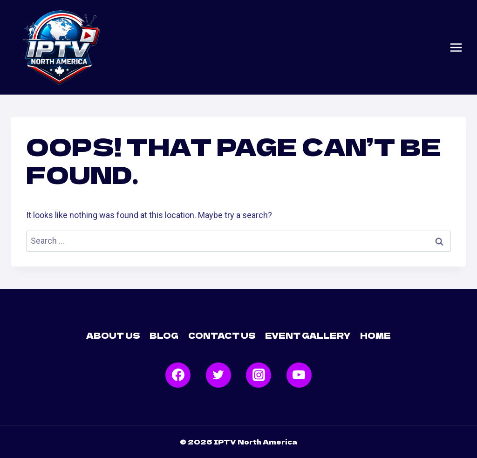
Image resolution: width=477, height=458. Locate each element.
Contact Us (222, 335)
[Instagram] (258, 375)
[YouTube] (299, 375)
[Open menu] (456, 48)
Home (375, 335)
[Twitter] (218, 375)
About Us (113, 335)
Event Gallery (308, 335)
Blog (164, 335)
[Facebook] (178, 375)
